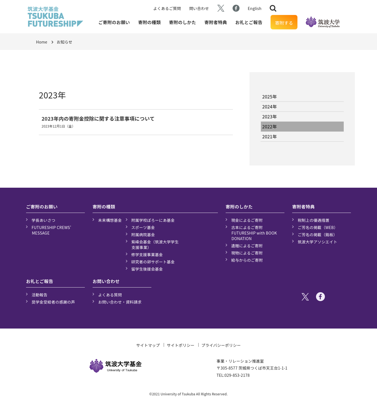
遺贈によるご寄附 (247, 245)
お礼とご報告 (249, 22)
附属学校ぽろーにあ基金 (153, 220)
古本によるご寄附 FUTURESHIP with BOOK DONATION (254, 233)
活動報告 (39, 294)
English (254, 8)
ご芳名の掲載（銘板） (317, 234)
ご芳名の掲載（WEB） (318, 227)
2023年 (269, 116)
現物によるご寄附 (247, 253)
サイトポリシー (181, 345)
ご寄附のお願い (114, 22)
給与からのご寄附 (247, 260)
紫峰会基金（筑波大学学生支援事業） (155, 244)
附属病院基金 (143, 234)
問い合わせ (199, 8)
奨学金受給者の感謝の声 (53, 302)
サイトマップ (148, 345)
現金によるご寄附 (247, 220)
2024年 (269, 106)
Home (41, 42)
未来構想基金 (110, 220)
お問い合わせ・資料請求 (120, 302)
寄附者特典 (215, 22)
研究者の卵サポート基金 (153, 261)
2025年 (269, 96)
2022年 (269, 126)
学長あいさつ (43, 220)
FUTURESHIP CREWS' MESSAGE (51, 230)
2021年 (269, 136)
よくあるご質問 (167, 8)
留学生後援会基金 (147, 269)
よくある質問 (110, 294)
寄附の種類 (149, 22)
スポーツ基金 (143, 227)
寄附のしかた (182, 22)
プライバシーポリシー (221, 345)
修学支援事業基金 (147, 254)
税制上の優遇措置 (313, 220)
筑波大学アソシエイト (317, 242)
